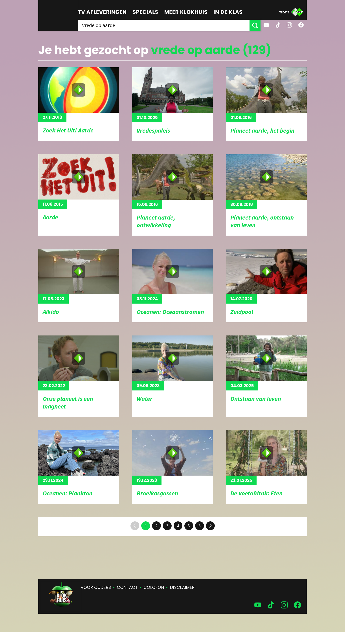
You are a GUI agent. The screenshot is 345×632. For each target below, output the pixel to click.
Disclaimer (182, 587)
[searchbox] (164, 25)
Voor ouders (96, 587)
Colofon (153, 587)
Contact (127, 587)
